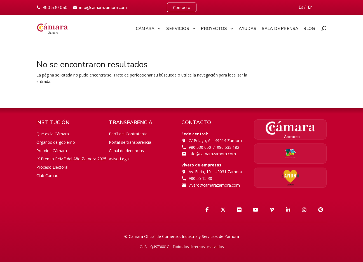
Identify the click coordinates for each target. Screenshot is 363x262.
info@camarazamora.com (103, 7)
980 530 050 (55, 7)
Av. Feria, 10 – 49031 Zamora (215, 171)
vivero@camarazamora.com (214, 185)
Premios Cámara (51, 150)
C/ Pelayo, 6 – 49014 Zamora (215, 140)
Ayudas (247, 28)
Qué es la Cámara (52, 133)
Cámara (145, 28)
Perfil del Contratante (128, 133)
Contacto (181, 7)
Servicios (177, 28)
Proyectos (214, 28)
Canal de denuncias (126, 150)
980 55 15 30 (200, 178)
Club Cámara (48, 175)
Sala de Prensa (280, 28)
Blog (309, 28)
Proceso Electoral (52, 167)
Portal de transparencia (130, 142)
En (310, 7)
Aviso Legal (119, 158)
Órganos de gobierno (55, 142)
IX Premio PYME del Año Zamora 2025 (71, 158)
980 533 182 (228, 147)
